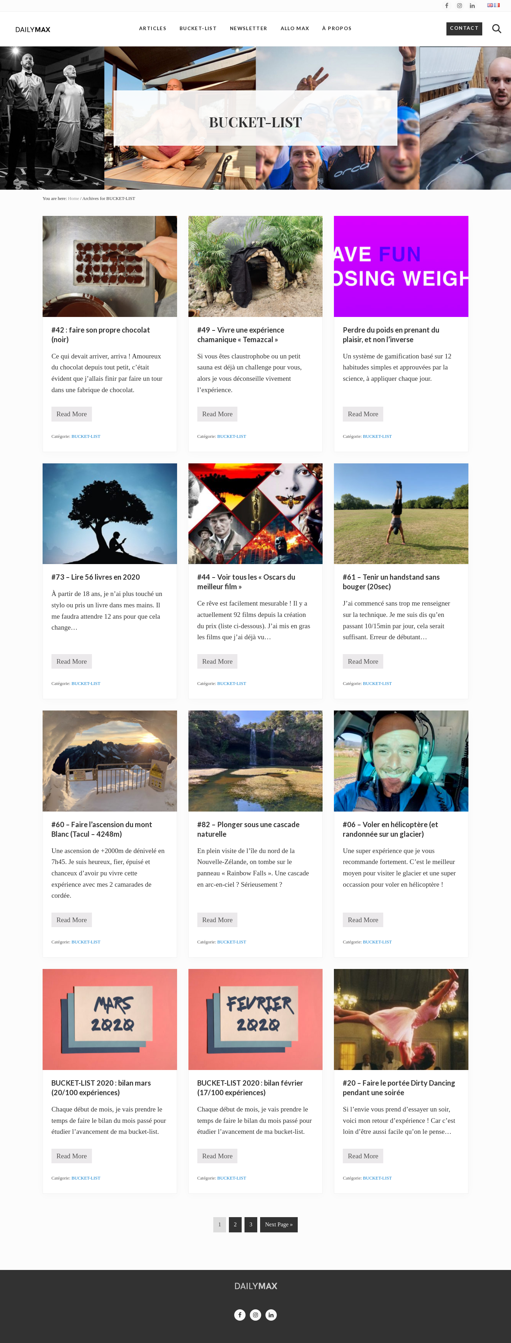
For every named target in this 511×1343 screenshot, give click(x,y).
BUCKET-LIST (86, 436)
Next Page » (279, 1226)
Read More (71, 415)
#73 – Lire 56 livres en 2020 (95, 577)
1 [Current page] (220, 1226)
